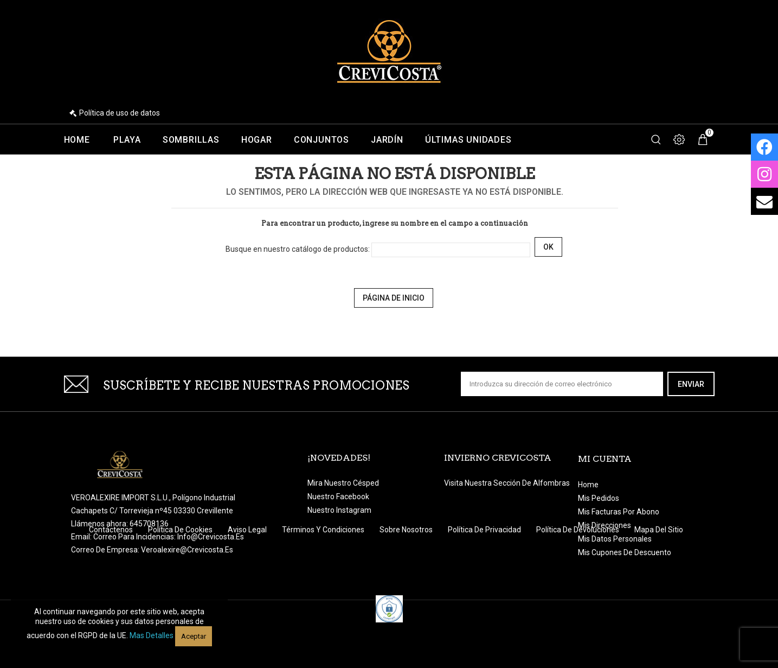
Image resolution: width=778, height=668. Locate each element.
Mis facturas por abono (618, 511)
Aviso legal (248, 573)
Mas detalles (151, 635)
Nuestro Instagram (339, 510)
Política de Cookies (181, 573)
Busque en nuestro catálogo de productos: (298, 249)
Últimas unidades (468, 140)
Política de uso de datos (119, 113)
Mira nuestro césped (343, 483)
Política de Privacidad (485, 573)
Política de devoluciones (578, 573)
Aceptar (193, 636)
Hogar (256, 140)
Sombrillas (191, 140)
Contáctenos (111, 573)
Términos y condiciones (324, 573)
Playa (127, 140)
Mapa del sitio (658, 573)
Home (77, 140)
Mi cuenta (605, 459)
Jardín (387, 140)
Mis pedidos (598, 498)
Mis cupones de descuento (624, 552)
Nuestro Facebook (338, 496)
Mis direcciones (604, 525)
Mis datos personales (615, 539)
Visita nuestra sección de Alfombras (507, 483)
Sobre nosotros (407, 573)
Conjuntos (321, 140)
